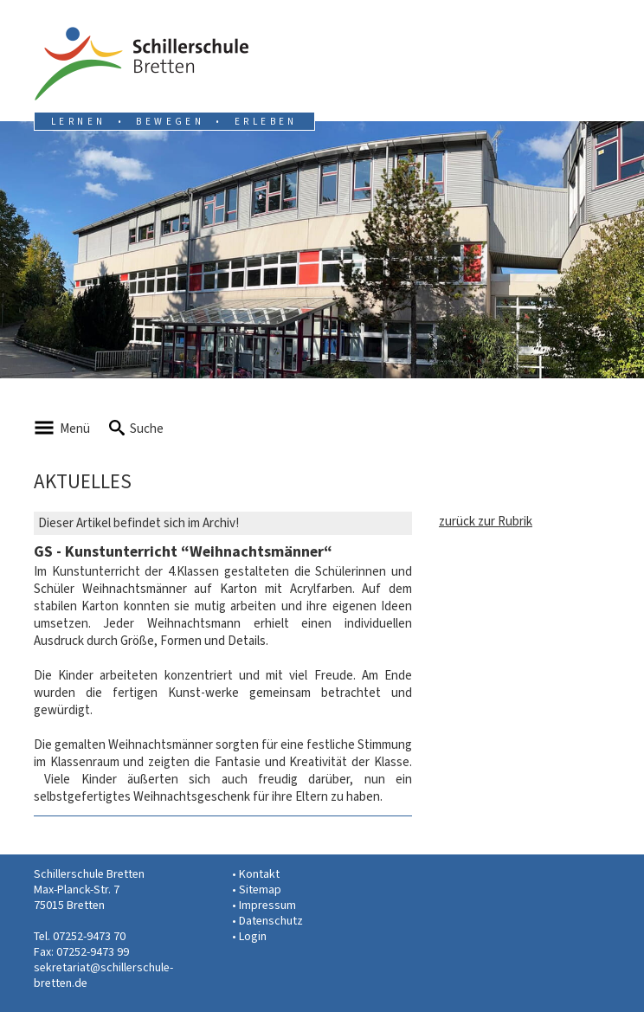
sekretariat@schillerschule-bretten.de (103, 975)
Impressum (267, 905)
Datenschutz (271, 920)
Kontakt (259, 874)
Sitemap (260, 889)
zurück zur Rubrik (485, 521)
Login (253, 936)
